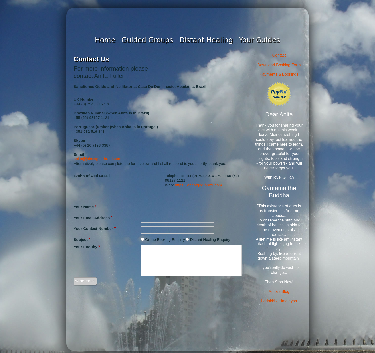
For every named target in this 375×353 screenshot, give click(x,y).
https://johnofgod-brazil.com (198, 185)
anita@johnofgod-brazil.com (97, 159)
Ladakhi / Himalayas (279, 301)
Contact (279, 55)
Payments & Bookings (279, 74)
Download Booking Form (279, 65)
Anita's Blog (279, 291)
